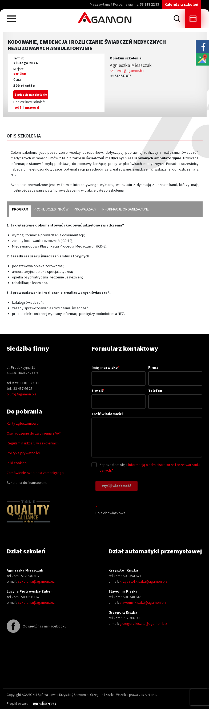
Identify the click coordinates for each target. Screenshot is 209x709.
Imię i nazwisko (118, 373)
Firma (175, 373)
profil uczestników (51, 209)
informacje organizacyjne (125, 209)
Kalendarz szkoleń (181, 4)
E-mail (118, 396)
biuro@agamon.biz (22, 394)
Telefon (175, 396)
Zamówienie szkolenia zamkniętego (35, 472)
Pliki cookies (17, 462)
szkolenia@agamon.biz (127, 70)
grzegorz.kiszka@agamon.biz (143, 623)
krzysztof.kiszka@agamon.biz (143, 581)
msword (32, 107)
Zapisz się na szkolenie (31, 94)
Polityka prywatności (23, 453)
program (20, 209)
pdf (18, 107)
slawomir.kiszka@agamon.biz (143, 602)
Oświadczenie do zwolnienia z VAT (34, 433)
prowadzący (85, 209)
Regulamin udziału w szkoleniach (33, 443)
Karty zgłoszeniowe (23, 423)
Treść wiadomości (146, 435)
